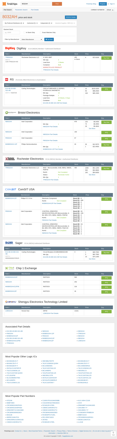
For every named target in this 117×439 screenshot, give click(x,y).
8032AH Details (71, 17)
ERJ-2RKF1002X (48, 417)
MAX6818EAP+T (12, 366)
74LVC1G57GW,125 (49, 368)
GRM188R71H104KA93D (86, 405)
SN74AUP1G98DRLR (49, 380)
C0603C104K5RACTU (49, 410)
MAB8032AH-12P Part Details (53, 149)
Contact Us (18, 431)
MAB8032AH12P (11, 198)
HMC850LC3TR (47, 375)
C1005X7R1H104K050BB (51, 400)
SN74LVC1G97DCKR (49, 378)
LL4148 (80, 422)
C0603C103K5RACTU (14, 422)
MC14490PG (46, 370)
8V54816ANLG (83, 382)
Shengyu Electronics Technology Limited (37, 301)
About (25, 431)
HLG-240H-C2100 (84, 400)
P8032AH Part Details (50, 140)
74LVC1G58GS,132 (13, 382)
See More (92, 128)
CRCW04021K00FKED (14, 408)
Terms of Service (72, 431)
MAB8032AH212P (11, 277)
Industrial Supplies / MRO (65, 23)
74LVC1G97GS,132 (84, 378)
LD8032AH (9, 311)
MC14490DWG (47, 366)
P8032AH (8, 138)
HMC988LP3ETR (48, 361)
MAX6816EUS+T (12, 361)
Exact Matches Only (48, 32)
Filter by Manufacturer (12, 39)
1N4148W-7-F (82, 408)
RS (25, 79)
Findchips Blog (91, 4)
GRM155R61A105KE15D (15, 420)
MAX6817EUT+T (12, 363)
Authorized (33, 23)
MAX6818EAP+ (83, 380)
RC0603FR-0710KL (48, 415)
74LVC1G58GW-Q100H (50, 363)
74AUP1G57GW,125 (85, 373)
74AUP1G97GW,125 (49, 373)
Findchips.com (9, 4)
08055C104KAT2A (13, 417)
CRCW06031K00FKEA (85, 417)
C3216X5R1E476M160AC (51, 403)
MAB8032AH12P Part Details (51, 203)
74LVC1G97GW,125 (85, 375)
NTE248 (9, 400)
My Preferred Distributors (15, 23)
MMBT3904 (10, 403)
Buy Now (106, 58)
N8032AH (8, 121)
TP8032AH (9, 57)
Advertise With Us (62, 433)
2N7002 (45, 420)
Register (103, 4)
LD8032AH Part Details (50, 313)
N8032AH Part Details (50, 126)
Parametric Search (49, 431)
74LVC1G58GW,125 (85, 368)
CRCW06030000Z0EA (14, 412)
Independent (47, 23)
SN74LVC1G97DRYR (14, 368)
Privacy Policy (61, 431)
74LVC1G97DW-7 (48, 382)
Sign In (112, 4)
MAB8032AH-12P (11, 144)
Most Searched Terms (35, 431)
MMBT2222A (82, 415)
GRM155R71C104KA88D (15, 410)
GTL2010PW (11, 375)
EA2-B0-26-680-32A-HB (15, 331)
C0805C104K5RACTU (49, 408)
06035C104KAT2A (84, 420)
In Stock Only (29, 32)
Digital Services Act (85, 431)
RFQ (106, 89)
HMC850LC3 (82, 370)
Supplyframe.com (67, 436)
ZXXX (80, 403)
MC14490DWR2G (84, 366)
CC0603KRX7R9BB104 (86, 412)
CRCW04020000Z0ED (49, 412)
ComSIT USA (21, 189)
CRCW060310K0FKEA (14, 405)
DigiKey (33, 48)
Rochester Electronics (41, 158)
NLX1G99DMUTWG (13, 378)
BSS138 (9, 415)
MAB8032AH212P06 (12, 286)
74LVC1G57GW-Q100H (15, 373)
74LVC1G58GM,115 (13, 370)
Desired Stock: (12, 31)
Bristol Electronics (23, 112)
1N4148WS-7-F (83, 410)
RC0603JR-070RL (48, 422)
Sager (27, 242)
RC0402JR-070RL (48, 405)
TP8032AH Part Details (50, 70)
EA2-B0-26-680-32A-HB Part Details (55, 103)
